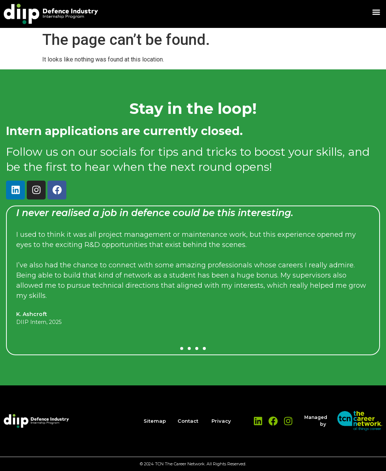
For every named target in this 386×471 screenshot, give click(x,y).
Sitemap (155, 421)
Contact (188, 421)
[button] (376, 12)
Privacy (221, 421)
